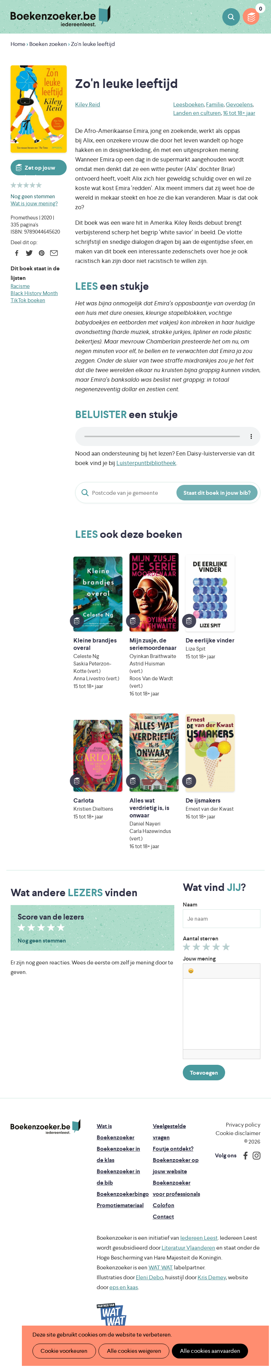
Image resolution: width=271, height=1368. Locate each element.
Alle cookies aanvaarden (206, 1351)
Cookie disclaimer (238, 1155)
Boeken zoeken (231, 17)
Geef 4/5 (217, 970)
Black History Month (34, 293)
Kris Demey (212, 1299)
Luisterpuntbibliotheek (146, 463)
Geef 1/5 (187, 970)
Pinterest (41, 253)
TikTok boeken (28, 300)
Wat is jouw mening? (34, 203)
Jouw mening (199, 981)
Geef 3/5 (207, 970)
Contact (163, 1239)
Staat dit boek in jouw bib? (217, 493)
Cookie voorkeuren (63, 1351)
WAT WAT (161, 1289)
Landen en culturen (197, 113)
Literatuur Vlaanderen (188, 1270)
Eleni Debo (149, 1299)
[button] (191, 993)
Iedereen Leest (199, 1260)
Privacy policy (243, 1147)
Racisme (20, 286)
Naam (190, 926)
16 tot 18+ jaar (239, 113)
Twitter (29, 253)
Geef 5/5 (227, 970)
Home (18, 44)
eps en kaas (123, 1309)
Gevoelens (239, 104)
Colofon (163, 1227)
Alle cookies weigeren (131, 1351)
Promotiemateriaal (120, 1227)
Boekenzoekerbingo (123, 1216)
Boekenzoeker (60, 16)
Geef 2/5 (197, 970)
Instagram (254, 1178)
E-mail (54, 253)
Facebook (17, 253)
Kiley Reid (87, 104)
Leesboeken (188, 104)
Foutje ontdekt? (173, 1171)
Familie (215, 104)
